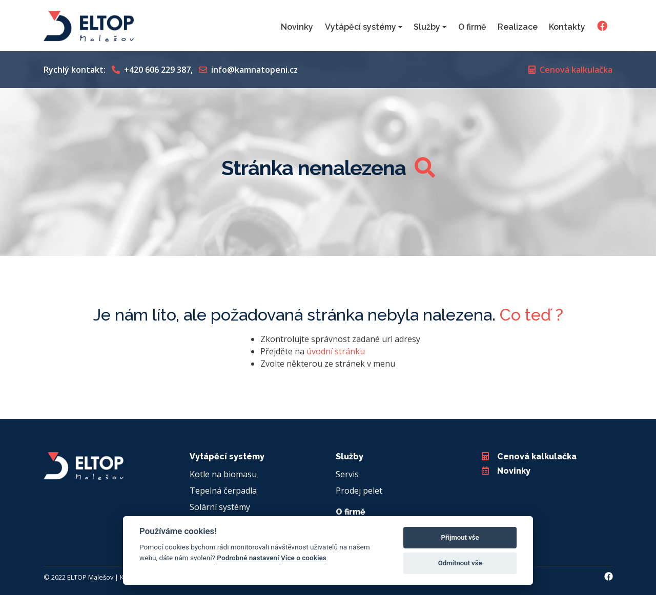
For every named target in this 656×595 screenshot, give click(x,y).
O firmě (472, 27)
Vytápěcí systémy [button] (360, 27)
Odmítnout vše (460, 563)
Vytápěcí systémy (227, 456)
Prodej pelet (359, 490)
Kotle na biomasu (223, 474)
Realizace (518, 27)
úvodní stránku (335, 351)
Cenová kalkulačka (570, 69)
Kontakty (567, 27)
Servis (347, 474)
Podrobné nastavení (248, 558)
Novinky (297, 27)
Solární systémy (220, 507)
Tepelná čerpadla (223, 490)
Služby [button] (427, 27)
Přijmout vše (460, 537)
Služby (349, 456)
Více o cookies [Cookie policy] (303, 558)
